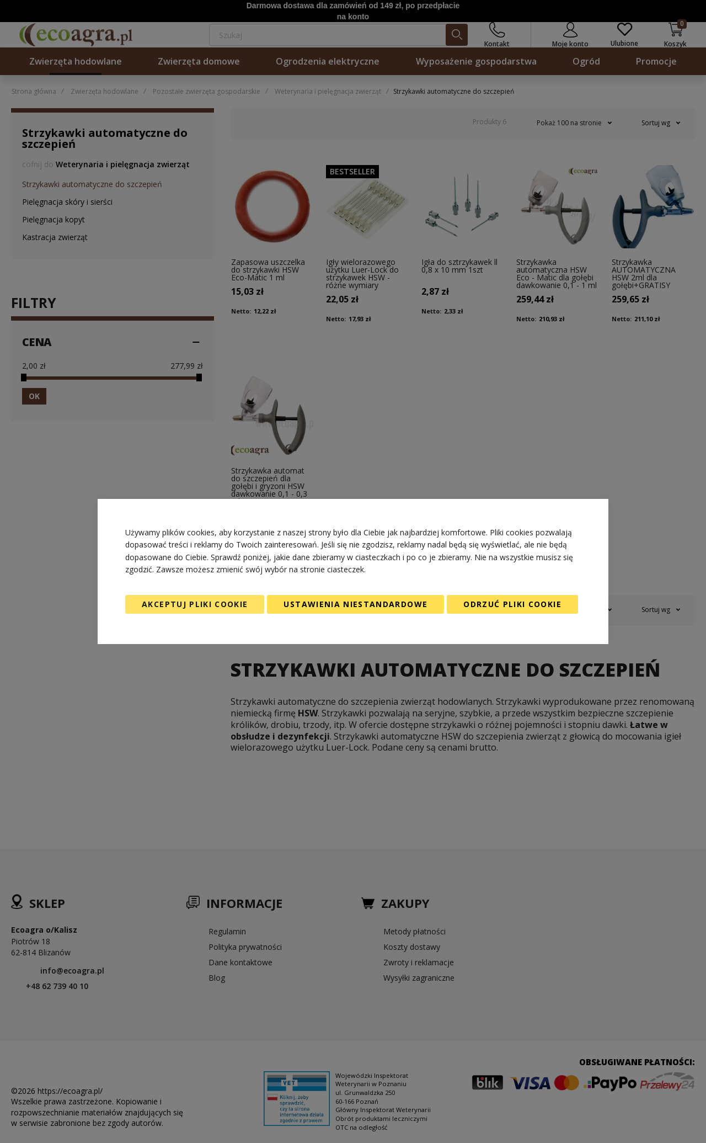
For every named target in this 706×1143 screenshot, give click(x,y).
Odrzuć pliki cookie (512, 604)
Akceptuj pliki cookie (195, 604)
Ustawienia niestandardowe (355, 604)
